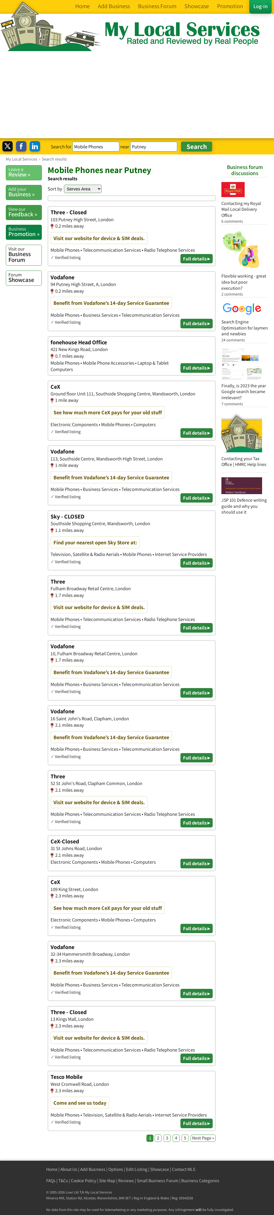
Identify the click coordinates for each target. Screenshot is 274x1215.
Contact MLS (183, 1169)
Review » (25, 172)
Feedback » (25, 212)
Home (52, 1169)
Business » (25, 192)
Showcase (25, 277)
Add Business (92, 1169)
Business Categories (200, 1180)
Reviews (126, 1180)
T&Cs (63, 1180)
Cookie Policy (83, 1180)
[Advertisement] (137, 94)
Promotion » (25, 232)
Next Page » (203, 1138)
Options (115, 1169)
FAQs (50, 1180)
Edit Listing (136, 1169)
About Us (68, 1169)
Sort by (55, 189)
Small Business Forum (157, 1180)
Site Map (107, 1180)
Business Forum (25, 255)
